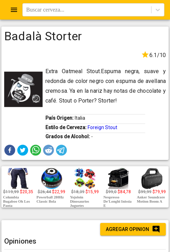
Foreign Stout (102, 127)
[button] (9, 150)
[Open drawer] (14, 9)
